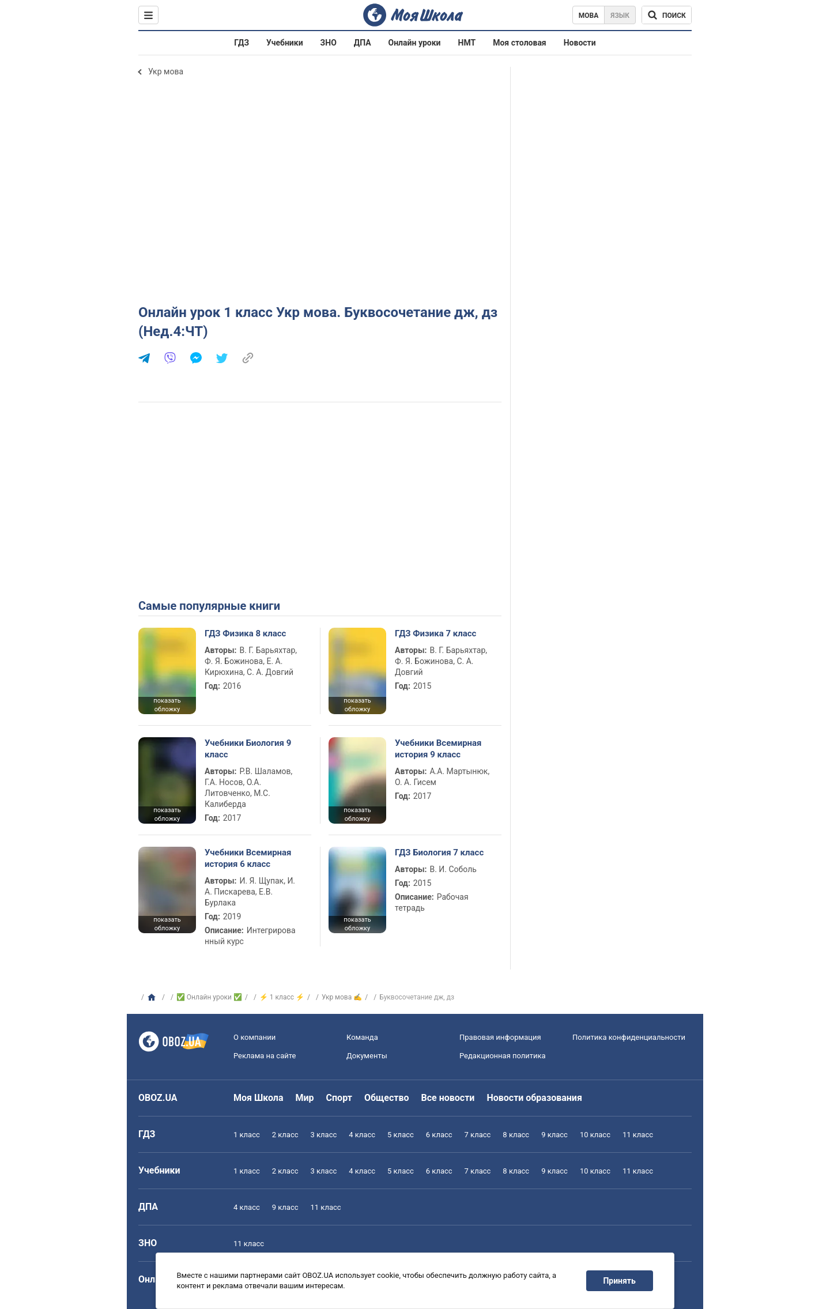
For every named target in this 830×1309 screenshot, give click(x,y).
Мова (589, 16)
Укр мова (165, 71)
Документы (366, 1055)
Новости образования (534, 1097)
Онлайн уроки (414, 42)
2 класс (285, 1134)
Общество (386, 1097)
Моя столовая (519, 42)
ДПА (362, 42)
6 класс (439, 1134)
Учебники (284, 42)
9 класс (554, 1134)
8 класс (516, 1134)
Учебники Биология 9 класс (248, 749)
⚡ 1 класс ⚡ (281, 997)
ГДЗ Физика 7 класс (435, 633)
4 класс (362, 1134)
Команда (362, 1037)
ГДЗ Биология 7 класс (439, 852)
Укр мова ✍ (342, 997)
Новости (580, 42)
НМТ (467, 42)
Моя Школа (258, 1097)
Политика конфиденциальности (628, 1037)
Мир (305, 1097)
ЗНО (328, 42)
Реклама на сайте (264, 1055)
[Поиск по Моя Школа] (666, 15)
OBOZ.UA (158, 1097)
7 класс (478, 1134)
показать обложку (166, 705)
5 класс (400, 1134)
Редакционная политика (502, 1055)
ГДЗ (241, 42)
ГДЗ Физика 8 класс (245, 633)
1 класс (246, 1134)
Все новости (448, 1097)
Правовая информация (500, 1037)
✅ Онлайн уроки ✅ (209, 997)
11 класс (637, 1134)
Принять (619, 1280)
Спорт (339, 1097)
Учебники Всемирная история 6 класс (248, 858)
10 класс (595, 1134)
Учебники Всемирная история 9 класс (438, 749)
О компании (254, 1037)
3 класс (324, 1134)
